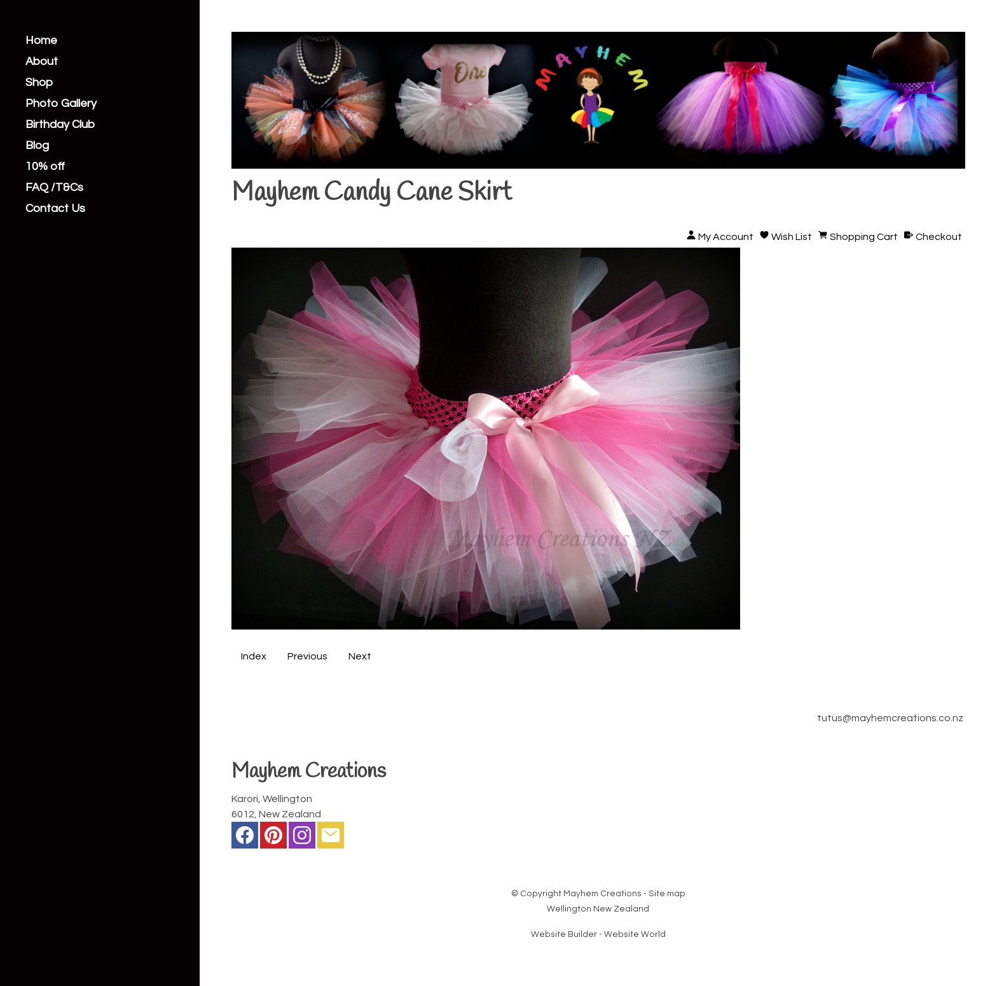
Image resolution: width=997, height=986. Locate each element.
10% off (45, 167)
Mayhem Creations (602, 893)
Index (253, 656)
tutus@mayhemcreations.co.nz (890, 718)
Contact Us (55, 209)
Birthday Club (60, 124)
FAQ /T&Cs (54, 188)
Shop (39, 82)
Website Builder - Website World (598, 934)
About (41, 61)
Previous (307, 656)
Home (41, 40)
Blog (37, 145)
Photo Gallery (61, 103)
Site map (667, 893)
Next (359, 656)
